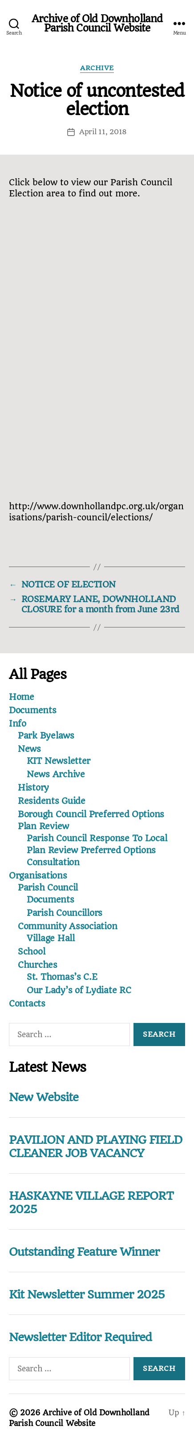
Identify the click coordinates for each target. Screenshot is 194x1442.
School (31, 952)
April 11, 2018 (103, 132)
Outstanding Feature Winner (84, 1251)
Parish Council (48, 888)
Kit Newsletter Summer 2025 (87, 1294)
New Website (43, 1097)
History (33, 788)
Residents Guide (51, 801)
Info (17, 724)
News (29, 749)
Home (21, 697)
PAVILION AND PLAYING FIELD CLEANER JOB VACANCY (95, 1146)
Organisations (38, 876)
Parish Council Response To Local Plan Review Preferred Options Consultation (97, 850)
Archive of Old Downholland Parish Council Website (97, 23)
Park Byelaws (46, 736)
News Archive (56, 774)
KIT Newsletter (58, 761)
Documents (33, 710)
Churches (37, 965)
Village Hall (51, 938)
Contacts (27, 1004)
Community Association (67, 926)
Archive (97, 68)
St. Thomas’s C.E (62, 977)
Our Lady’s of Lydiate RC (79, 990)
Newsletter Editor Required (80, 1337)
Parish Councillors (64, 913)
